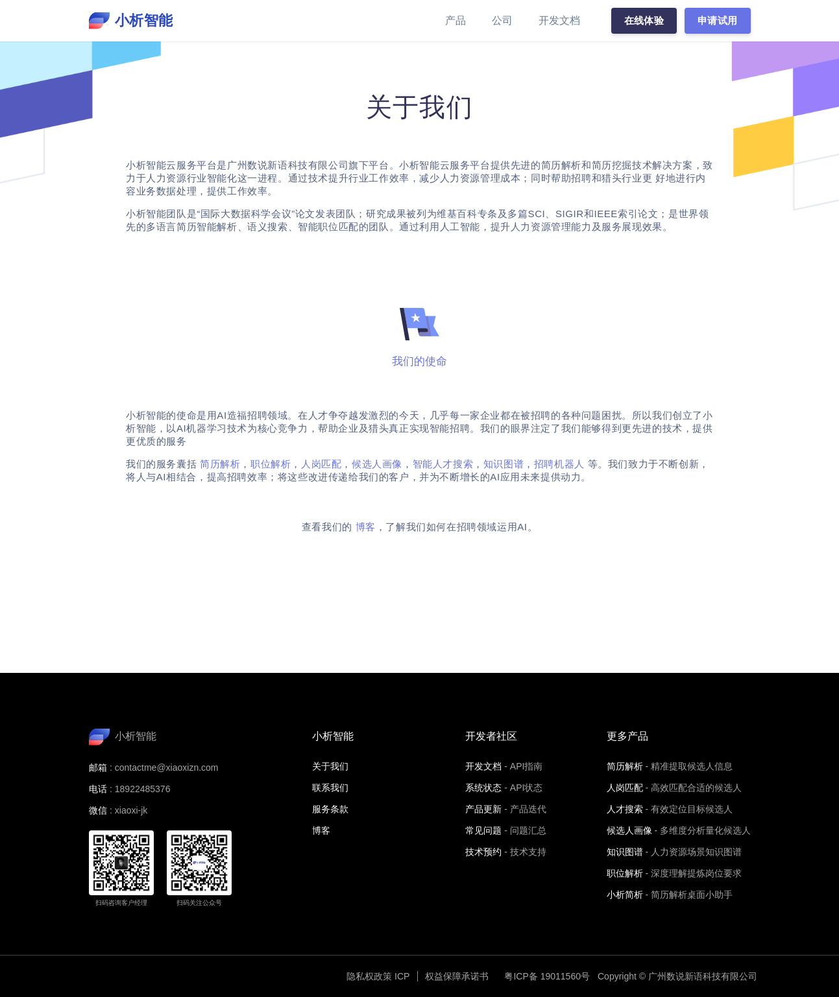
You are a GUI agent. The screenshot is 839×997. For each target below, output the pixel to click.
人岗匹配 (321, 463)
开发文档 (559, 20)
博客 (366, 526)
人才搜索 (625, 809)
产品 (455, 20)
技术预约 (483, 852)
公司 (502, 20)
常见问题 (483, 830)
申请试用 (718, 20)
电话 (98, 789)
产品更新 (483, 809)
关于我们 (330, 766)
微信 (98, 810)
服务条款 (330, 809)
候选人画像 (377, 463)
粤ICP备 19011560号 (547, 976)
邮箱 (98, 767)
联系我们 (330, 787)
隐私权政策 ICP (378, 976)
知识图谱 (503, 463)
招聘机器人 (559, 463)
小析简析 (625, 894)
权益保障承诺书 (457, 976)
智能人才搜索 (443, 463)
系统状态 (483, 787)
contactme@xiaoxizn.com (167, 767)
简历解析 (220, 463)
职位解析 (270, 463)
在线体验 (644, 20)
